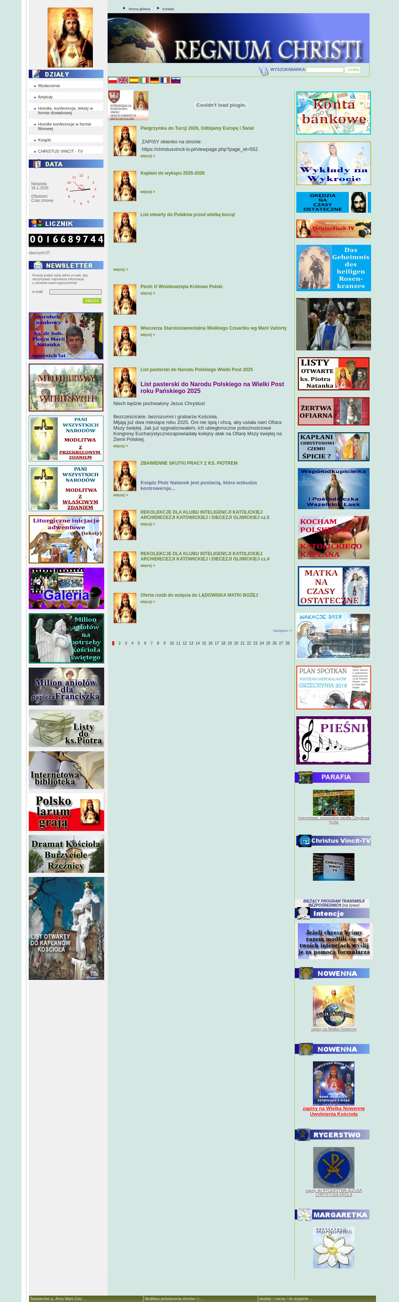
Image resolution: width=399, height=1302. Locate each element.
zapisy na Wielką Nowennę (333, 1029)
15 (204, 643)
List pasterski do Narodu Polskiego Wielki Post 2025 (196, 369)
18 (223, 643)
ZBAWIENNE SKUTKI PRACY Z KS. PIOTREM (188, 463)
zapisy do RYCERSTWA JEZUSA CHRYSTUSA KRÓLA (334, 1192)
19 (230, 643)
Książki (44, 140)
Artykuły (45, 97)
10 (172, 643)
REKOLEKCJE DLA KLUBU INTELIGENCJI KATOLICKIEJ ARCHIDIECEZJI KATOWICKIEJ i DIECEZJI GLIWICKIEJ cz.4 (205, 556)
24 (262, 643)
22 (249, 643)
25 (268, 643)
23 (255, 643)
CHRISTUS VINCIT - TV (60, 151)
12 (185, 643)
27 (281, 643)
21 (242, 643)
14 (198, 643)
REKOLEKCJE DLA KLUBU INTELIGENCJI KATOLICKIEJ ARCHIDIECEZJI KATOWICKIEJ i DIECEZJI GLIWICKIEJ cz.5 (205, 515)
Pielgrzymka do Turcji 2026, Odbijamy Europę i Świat (197, 128)
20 (236, 643)
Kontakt (168, 9)
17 (217, 643)
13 (191, 643)
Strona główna (139, 9)
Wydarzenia (49, 85)
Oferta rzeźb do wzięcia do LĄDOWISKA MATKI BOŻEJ (199, 595)
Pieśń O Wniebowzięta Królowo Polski (181, 286)
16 (210, 643)
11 (178, 643)
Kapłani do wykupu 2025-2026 (172, 173)
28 (287, 643)
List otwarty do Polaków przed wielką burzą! (187, 214)
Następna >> (283, 631)
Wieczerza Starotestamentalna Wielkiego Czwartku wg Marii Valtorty (213, 328)
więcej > (147, 156)
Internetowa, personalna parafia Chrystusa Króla (333, 820)
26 (275, 643)
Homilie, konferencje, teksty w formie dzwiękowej (65, 110)
